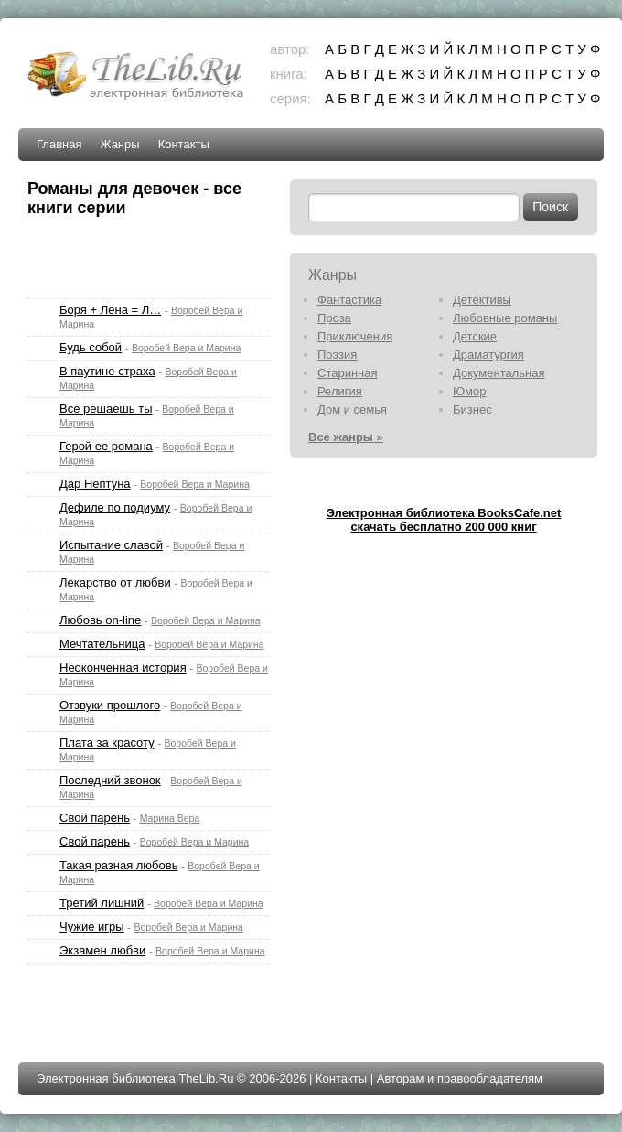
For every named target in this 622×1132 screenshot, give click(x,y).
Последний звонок (110, 780)
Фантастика (349, 300)
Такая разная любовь (118, 865)
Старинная (347, 373)
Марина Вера (170, 818)
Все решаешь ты (105, 408)
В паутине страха (107, 371)
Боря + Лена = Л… (110, 310)
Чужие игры (91, 926)
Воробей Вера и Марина (186, 347)
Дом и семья (352, 409)
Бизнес (472, 409)
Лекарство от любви (115, 582)
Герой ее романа (106, 446)
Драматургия (488, 354)
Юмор (469, 391)
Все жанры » (345, 437)
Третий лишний (101, 903)
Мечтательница (102, 644)
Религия (339, 391)
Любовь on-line (100, 620)
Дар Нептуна (95, 484)
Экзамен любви (102, 950)
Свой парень (94, 818)
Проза (334, 318)
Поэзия (337, 354)
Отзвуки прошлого (109, 705)
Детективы (482, 300)
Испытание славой (111, 545)
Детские (475, 336)
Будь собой (90, 347)
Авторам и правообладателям (459, 1078)
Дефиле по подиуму (114, 507)
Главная (59, 144)
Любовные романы (505, 318)
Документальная (499, 373)
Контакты (183, 144)
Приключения (354, 336)
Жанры (119, 144)
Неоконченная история (123, 667)
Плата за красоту (107, 742)
